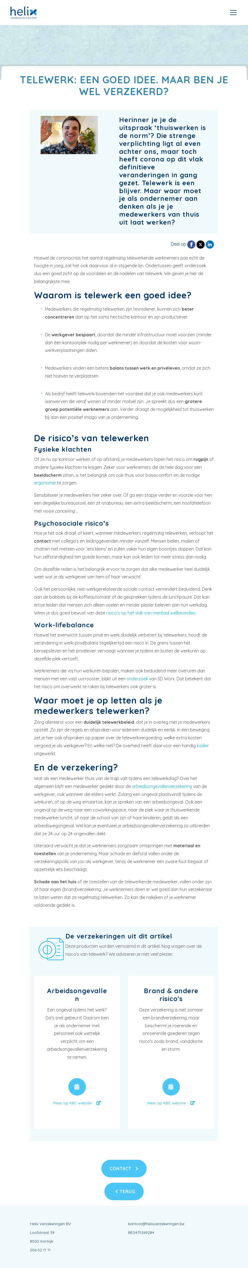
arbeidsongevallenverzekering (162, 786)
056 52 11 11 (40, 1250)
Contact (124, 1168)
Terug (125, 1191)
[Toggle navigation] (233, 12)
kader (202, 745)
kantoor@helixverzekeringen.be (156, 1223)
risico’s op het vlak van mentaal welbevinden (150, 613)
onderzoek (137, 678)
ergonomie (45, 483)
